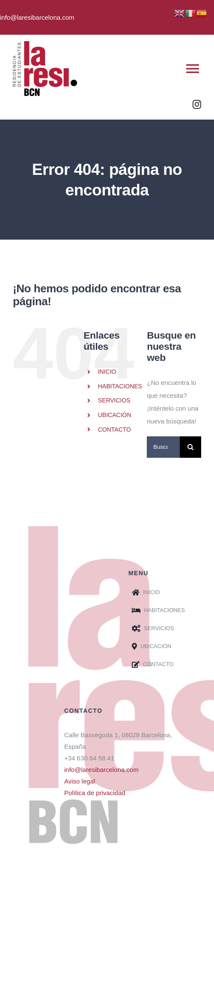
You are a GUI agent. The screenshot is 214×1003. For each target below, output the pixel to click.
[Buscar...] (163, 447)
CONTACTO (114, 429)
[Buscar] (190, 447)
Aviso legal (79, 781)
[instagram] (197, 104)
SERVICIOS (114, 400)
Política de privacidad (94, 792)
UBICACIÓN (114, 414)
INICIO (107, 371)
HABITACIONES (120, 386)
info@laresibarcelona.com (101, 769)
